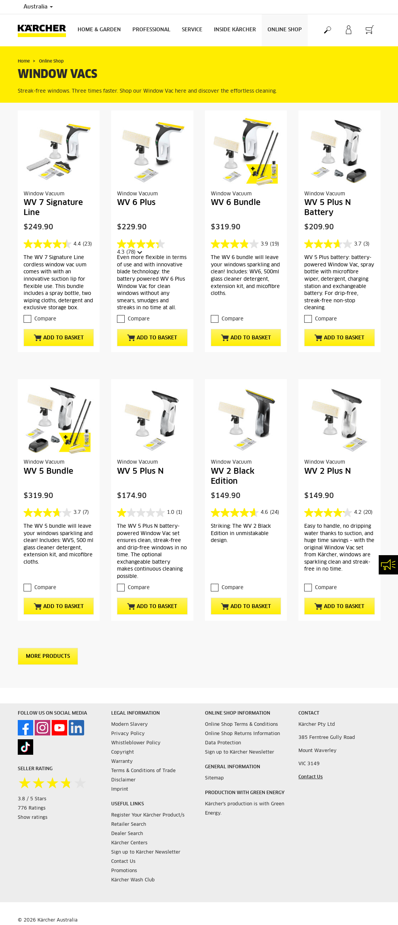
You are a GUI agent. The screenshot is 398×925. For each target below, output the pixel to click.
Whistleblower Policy (136, 743)
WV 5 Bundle (48, 471)
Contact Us (123, 861)
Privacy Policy (128, 734)
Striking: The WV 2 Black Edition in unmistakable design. (241, 533)
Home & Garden (99, 29)
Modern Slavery (129, 724)
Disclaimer (123, 780)
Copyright (122, 752)
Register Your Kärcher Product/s (148, 815)
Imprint (119, 789)
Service (192, 29)
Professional (151, 29)
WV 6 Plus (136, 203)
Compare (45, 319)
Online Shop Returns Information (242, 734)
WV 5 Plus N (140, 471)
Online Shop (285, 29)
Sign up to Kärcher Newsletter (145, 852)
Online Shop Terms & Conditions (241, 724)
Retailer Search (128, 824)
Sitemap (214, 778)
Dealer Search (127, 834)
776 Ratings (32, 808)
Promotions (124, 871)
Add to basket (59, 337)
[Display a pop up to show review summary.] (138, 252)
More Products (48, 656)
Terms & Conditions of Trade (143, 771)
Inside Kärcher (235, 29)
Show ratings (32, 817)
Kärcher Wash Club (133, 880)
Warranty (122, 761)
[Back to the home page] (45, 30)
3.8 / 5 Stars (32, 799)
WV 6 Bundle (236, 203)
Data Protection (223, 743)
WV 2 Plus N (327, 471)
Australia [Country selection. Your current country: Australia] (38, 7)
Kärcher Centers (129, 843)
